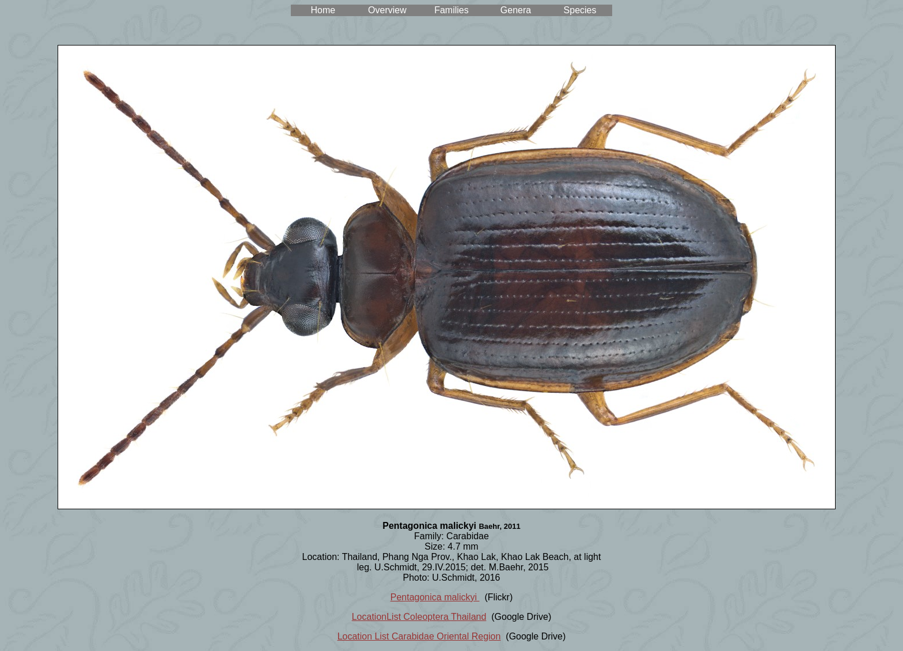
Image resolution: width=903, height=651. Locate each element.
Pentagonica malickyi (435, 597)
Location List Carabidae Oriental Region (419, 636)
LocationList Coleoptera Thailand (419, 617)
